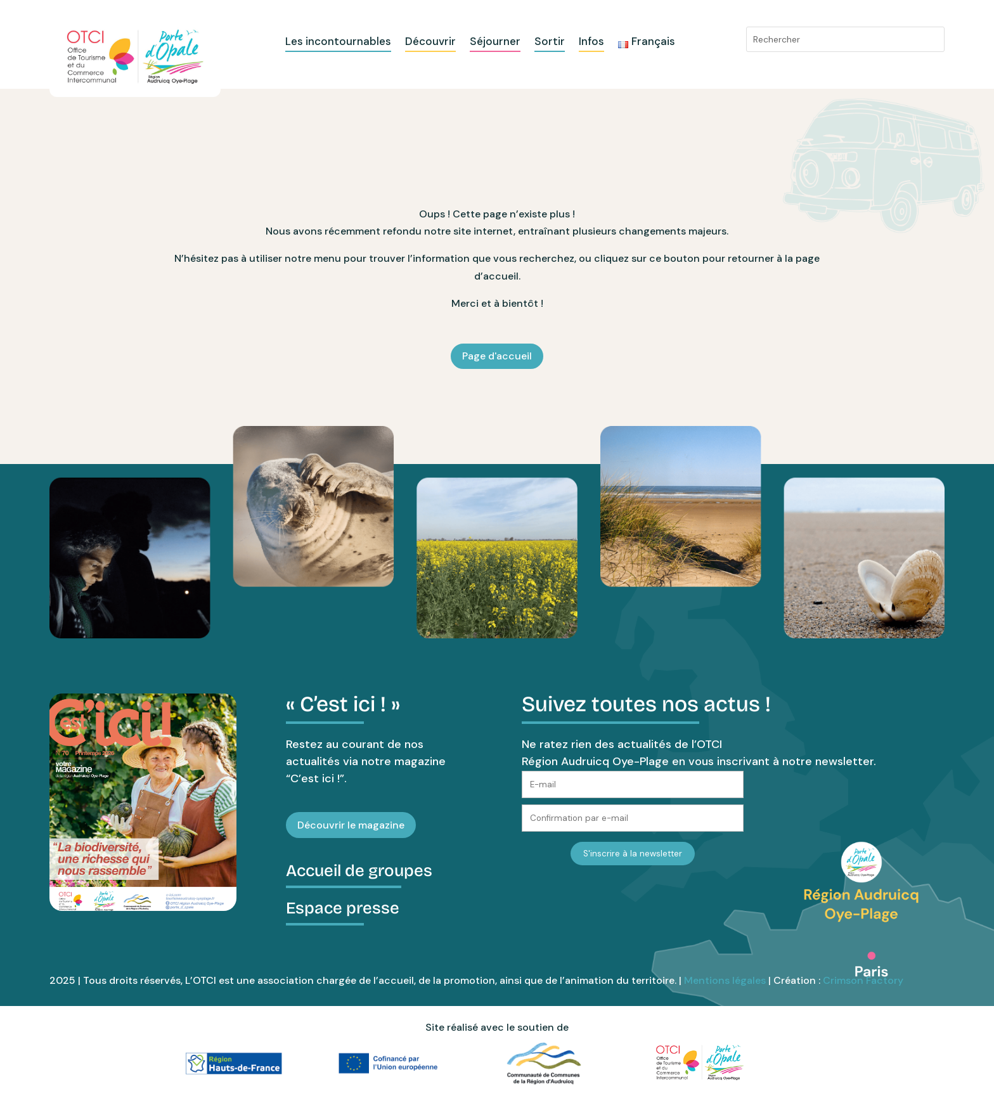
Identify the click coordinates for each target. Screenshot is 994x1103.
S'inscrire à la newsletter (632, 853)
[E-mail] (633, 784)
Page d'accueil (497, 356)
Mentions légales (725, 980)
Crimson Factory (863, 980)
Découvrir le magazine (350, 825)
